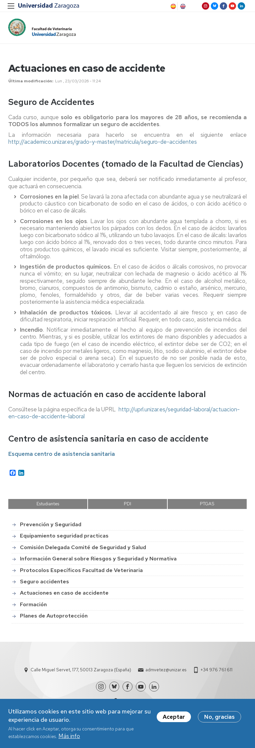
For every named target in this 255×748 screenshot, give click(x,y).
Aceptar (174, 718)
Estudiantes (48, 504)
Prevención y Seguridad (50, 524)
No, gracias (219, 718)
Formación (33, 604)
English (182, 6)
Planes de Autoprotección (54, 615)
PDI (127, 504)
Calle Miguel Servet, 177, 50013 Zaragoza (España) (81, 670)
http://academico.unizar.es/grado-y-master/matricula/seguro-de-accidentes (102, 141)
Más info (69, 737)
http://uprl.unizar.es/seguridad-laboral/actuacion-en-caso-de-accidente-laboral (124, 413)
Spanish (172, 6)
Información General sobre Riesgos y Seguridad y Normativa (98, 558)
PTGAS (207, 504)
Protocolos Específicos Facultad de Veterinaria (81, 570)
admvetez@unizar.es (165, 670)
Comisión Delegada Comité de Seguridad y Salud (83, 547)
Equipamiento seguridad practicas (64, 535)
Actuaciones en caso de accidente (64, 592)
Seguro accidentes (44, 581)
